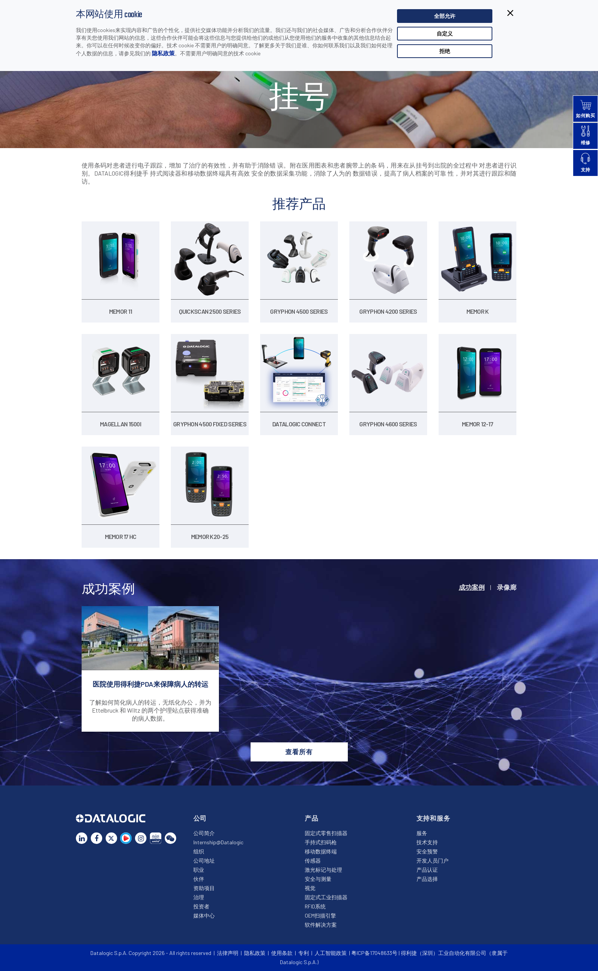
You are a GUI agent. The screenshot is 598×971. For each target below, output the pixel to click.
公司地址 (204, 860)
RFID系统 (315, 906)
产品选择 (427, 879)
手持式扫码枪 (321, 842)
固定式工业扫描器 (326, 897)
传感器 (313, 860)
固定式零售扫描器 (326, 833)
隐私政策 (163, 53)
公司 (200, 818)
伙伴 (198, 879)
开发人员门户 (432, 860)
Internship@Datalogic (218, 842)
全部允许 (444, 16)
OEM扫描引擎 (320, 915)
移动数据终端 (321, 851)
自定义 (445, 33)
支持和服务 (433, 818)
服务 (421, 833)
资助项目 (204, 888)
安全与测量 (318, 879)
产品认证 (427, 869)
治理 (198, 897)
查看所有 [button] (298, 751)
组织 (198, 851)
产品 (311, 818)
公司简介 (204, 833)
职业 (198, 869)
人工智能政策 (331, 953)
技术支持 (427, 842)
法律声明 (227, 953)
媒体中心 (204, 915)
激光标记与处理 (323, 869)
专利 (303, 953)
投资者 (201, 906)
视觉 (310, 888)
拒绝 (444, 51)
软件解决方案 (321, 924)
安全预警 (427, 851)
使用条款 (282, 953)
